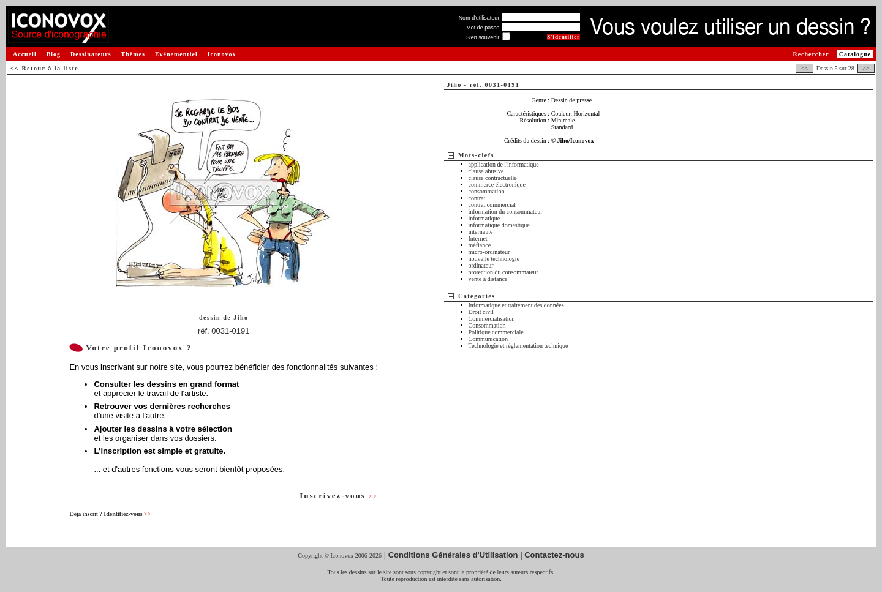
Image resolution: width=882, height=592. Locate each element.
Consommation (487, 325)
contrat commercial (492, 204)
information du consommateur (506, 211)
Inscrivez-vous (339, 495)
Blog (54, 54)
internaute (481, 231)
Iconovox (222, 54)
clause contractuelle (493, 177)
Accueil (25, 54)
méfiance (480, 245)
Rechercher (811, 54)
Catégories (477, 296)
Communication (488, 338)
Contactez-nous (554, 555)
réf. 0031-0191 (224, 330)
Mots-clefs (476, 155)
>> (866, 68)
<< (804, 68)
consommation (487, 191)
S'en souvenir (482, 37)
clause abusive (486, 171)
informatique (484, 218)
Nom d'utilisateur (479, 18)
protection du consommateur (503, 272)
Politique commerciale (496, 332)
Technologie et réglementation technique (518, 345)
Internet (478, 238)
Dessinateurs (90, 54)
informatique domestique (499, 225)
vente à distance (488, 278)
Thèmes (133, 54)
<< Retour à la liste (44, 68)
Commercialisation (492, 318)
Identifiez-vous (127, 514)
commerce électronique (497, 184)
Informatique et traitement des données (516, 305)
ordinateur (481, 265)
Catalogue (855, 54)
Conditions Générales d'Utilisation (453, 555)
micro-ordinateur (489, 252)
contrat (477, 198)
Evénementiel (176, 54)
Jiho (240, 317)
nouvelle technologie (494, 258)
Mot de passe (482, 27)
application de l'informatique (504, 164)
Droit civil (481, 312)
